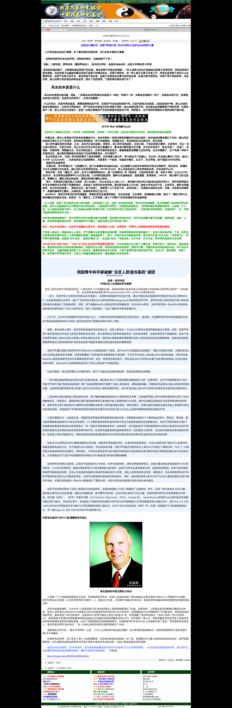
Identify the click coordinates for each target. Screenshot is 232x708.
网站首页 (101, 2)
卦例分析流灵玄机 (150, 689)
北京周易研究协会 (114, 2)
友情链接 (124, 704)
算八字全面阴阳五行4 (51, 699)
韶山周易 (65, 26)
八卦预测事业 (148, 694)
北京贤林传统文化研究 (147, 2)
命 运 (145, 684)
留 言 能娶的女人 (150, 692)
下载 (188, 2)
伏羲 (91, 26)
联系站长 (116, 704)
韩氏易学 (146, 679)
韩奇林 (90, 41)
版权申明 (133, 704)
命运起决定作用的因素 (152, 699)
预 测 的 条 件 (148, 681)
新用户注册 (186, 26)
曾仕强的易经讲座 (50, 679)
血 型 (145, 687)
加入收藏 (107, 704)
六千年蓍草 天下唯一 (64, 668)
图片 (183, 2)
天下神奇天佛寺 (163, 2)
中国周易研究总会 (129, 2)
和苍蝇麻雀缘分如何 (51, 692)
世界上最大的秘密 (150, 676)
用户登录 (175, 26)
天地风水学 (175, 2)
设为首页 (99, 704)
